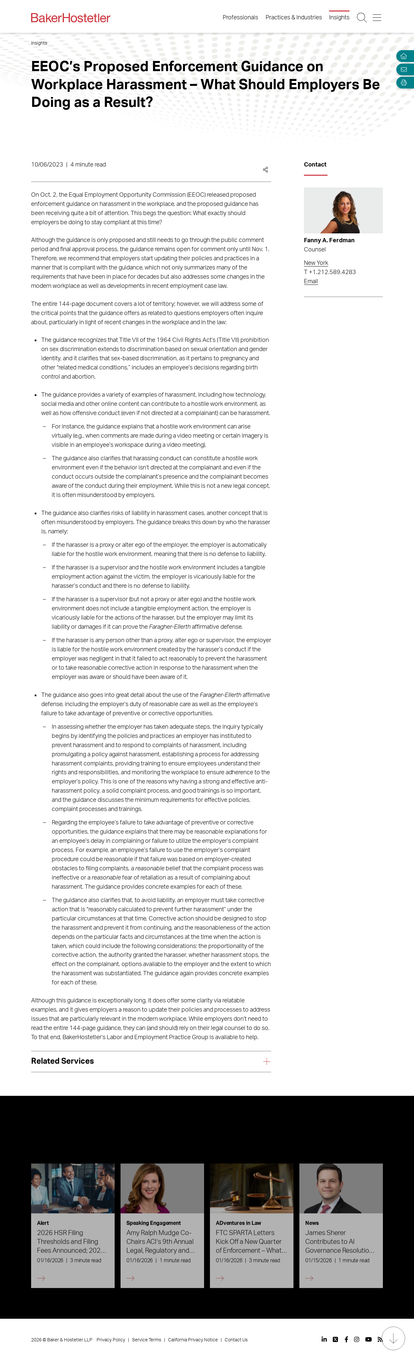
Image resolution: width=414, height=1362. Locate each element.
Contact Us (236, 1340)
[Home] (402, 56)
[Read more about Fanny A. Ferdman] (343, 210)
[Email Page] (402, 69)
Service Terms (146, 1340)
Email (311, 282)
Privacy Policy (111, 1340)
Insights (339, 18)
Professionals (240, 18)
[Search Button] (362, 18)
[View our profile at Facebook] (346, 1339)
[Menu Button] (377, 18)
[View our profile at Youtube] (368, 1339)
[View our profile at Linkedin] (324, 1339)
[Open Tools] (402, 82)
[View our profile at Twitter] (336, 1339)
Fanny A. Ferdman (329, 241)
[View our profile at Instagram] (356, 1339)
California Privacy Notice (193, 1340)
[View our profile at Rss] (380, 1339)
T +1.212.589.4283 (330, 272)
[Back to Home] (70, 17)
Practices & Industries (294, 18)
